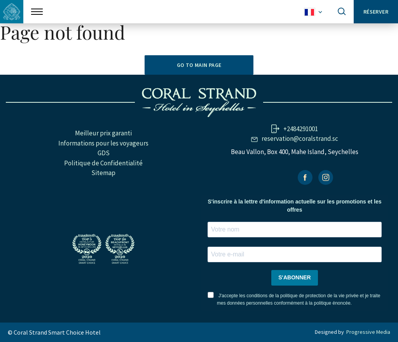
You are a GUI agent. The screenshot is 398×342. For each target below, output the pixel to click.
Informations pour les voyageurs (103, 143)
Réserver (375, 11)
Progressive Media (368, 331)
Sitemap (103, 172)
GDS (104, 153)
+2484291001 (300, 129)
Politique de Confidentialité (103, 163)
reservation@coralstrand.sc (300, 138)
